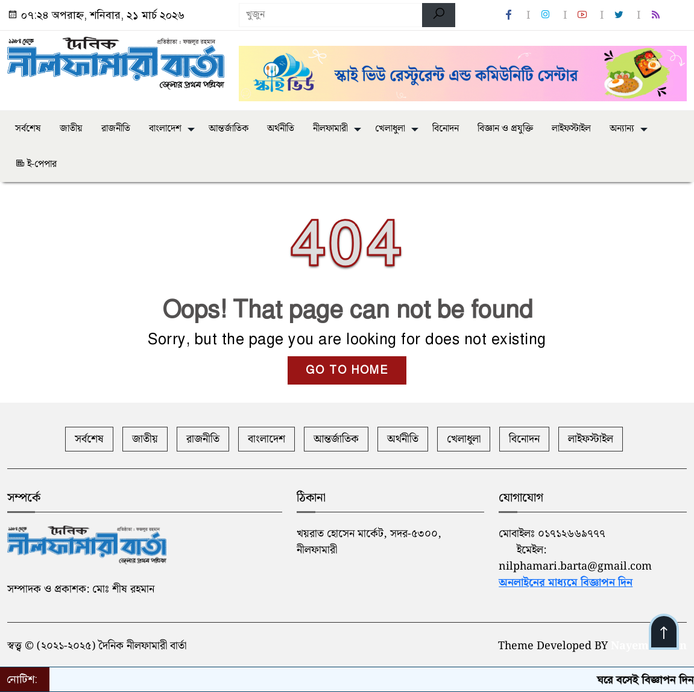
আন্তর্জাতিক (228, 128)
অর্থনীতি (280, 128)
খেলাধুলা (390, 128)
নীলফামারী (330, 128)
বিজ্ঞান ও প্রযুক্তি (505, 128)
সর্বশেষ (28, 128)
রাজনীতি (115, 128)
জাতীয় (71, 128)
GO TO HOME (347, 370)
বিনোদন (445, 128)
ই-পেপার (36, 164)
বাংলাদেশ (165, 128)
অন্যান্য (622, 128)
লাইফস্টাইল (571, 128)
